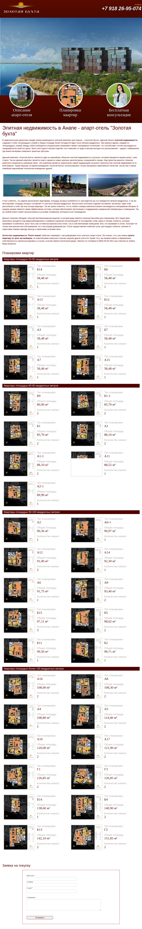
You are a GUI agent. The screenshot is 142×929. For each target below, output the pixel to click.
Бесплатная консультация (118, 100)
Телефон (30, 882)
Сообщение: (31, 897)
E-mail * (30, 888)
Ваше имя (30, 876)
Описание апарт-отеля (21, 100)
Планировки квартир (70, 100)
